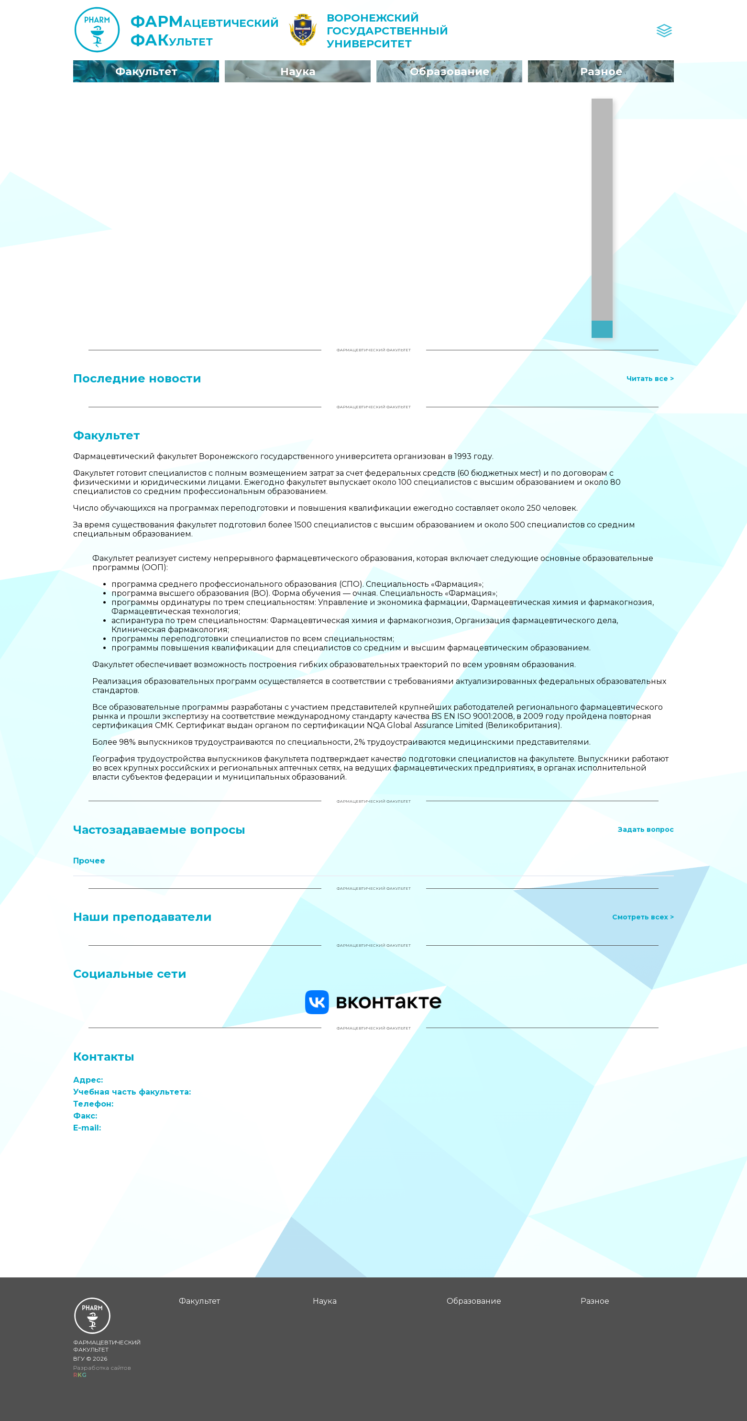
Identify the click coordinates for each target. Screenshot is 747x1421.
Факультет (202, 1301)
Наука (328, 1301)
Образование (477, 1301)
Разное (598, 1301)
